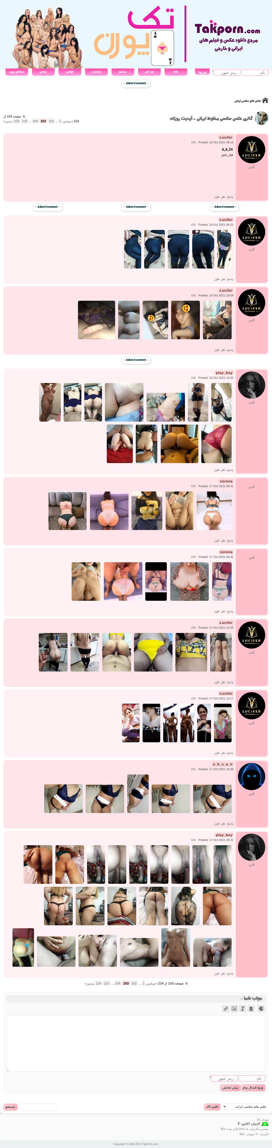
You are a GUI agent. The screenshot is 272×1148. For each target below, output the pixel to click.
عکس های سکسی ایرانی (247, 101)
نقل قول (220, 197)
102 (51, 121)
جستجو (123, 72)
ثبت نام (149, 72)
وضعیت (96, 72)
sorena (226, 481)
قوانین (69, 72)
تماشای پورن (16, 72)
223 (24, 121)
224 (16, 121)
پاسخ (230, 197)
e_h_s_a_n (223, 764)
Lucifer (226, 137)
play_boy (224, 373)
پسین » (7, 121)
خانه (175, 72)
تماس (43, 72)
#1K (193, 142)
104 (35, 121)
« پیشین (68, 121)
